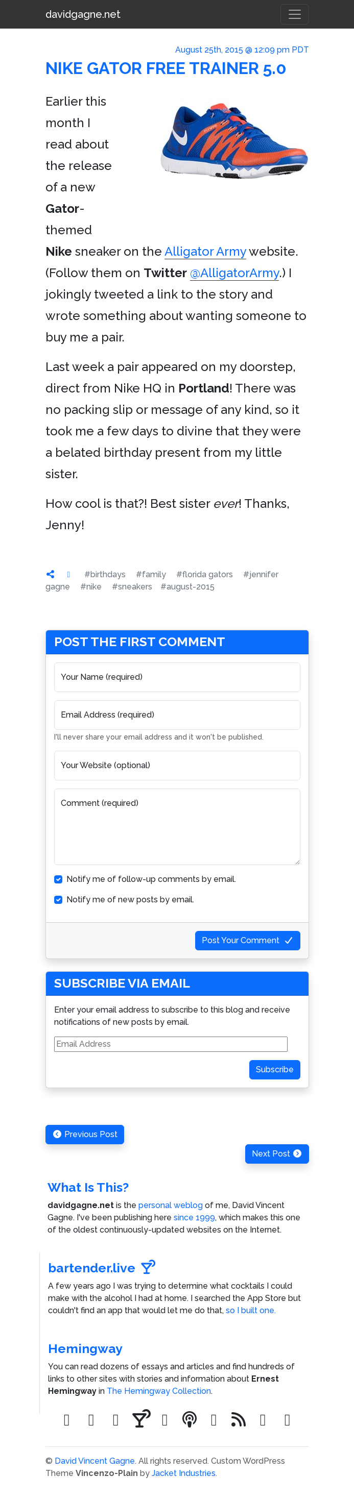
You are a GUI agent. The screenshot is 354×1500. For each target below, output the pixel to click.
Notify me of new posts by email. (130, 899)
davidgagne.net (83, 14)
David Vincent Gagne (95, 1461)
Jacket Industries (184, 1473)
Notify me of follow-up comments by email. (151, 879)
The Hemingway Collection (159, 1391)
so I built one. (251, 1310)
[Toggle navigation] (294, 14)
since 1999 (194, 1217)
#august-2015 (187, 587)
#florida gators (204, 574)
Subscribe (275, 1069)
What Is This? (88, 1187)
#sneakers (132, 587)
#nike (91, 587)
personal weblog (170, 1205)
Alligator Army (205, 251)
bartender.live (101, 1268)
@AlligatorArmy (234, 272)
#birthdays (105, 574)
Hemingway (85, 1348)
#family (151, 574)
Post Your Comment (248, 940)
